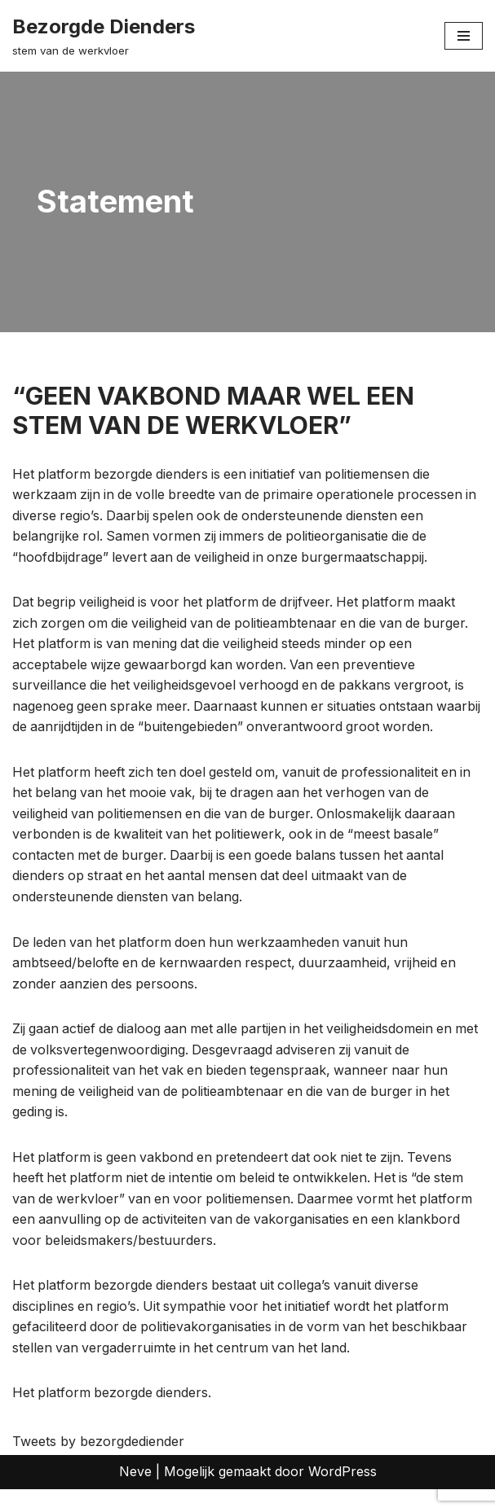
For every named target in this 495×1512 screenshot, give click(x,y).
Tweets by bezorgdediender (98, 1464)
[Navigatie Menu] (463, 36)
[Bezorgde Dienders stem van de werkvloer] (103, 35)
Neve (135, 1495)
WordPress (342, 1495)
